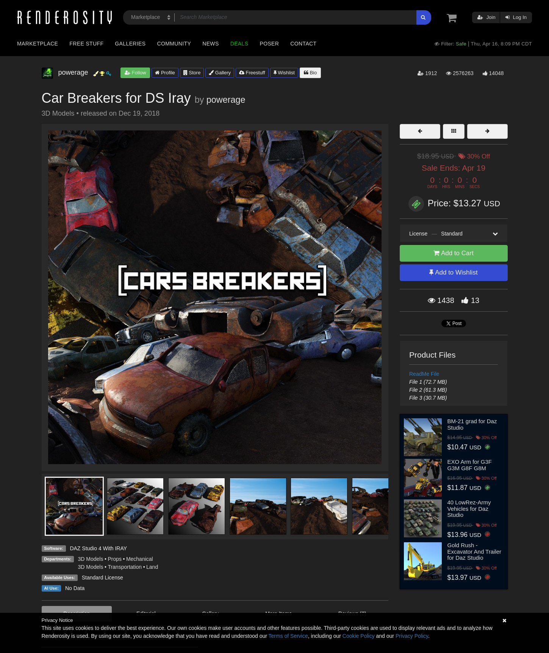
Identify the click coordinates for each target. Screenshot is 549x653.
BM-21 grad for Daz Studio (472, 424)
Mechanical (139, 559)
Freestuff (252, 72)
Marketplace (37, 44)
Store (192, 72)
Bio (310, 72)
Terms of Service (288, 636)
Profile (165, 72)
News (210, 44)
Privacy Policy (412, 636)
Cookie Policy (359, 636)
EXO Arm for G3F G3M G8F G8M (469, 464)
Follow (135, 72)
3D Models (90, 559)
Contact (303, 44)
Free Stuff (86, 44)
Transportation (125, 567)
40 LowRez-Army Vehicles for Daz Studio (469, 508)
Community (174, 44)
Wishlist (284, 72)
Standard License (102, 578)
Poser (269, 44)
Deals (239, 44)
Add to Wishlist (453, 272)
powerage (226, 100)
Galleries (130, 44)
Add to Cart (453, 253)
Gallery (220, 72)
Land (152, 567)
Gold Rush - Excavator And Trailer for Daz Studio (474, 551)
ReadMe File (424, 374)
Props (115, 559)
